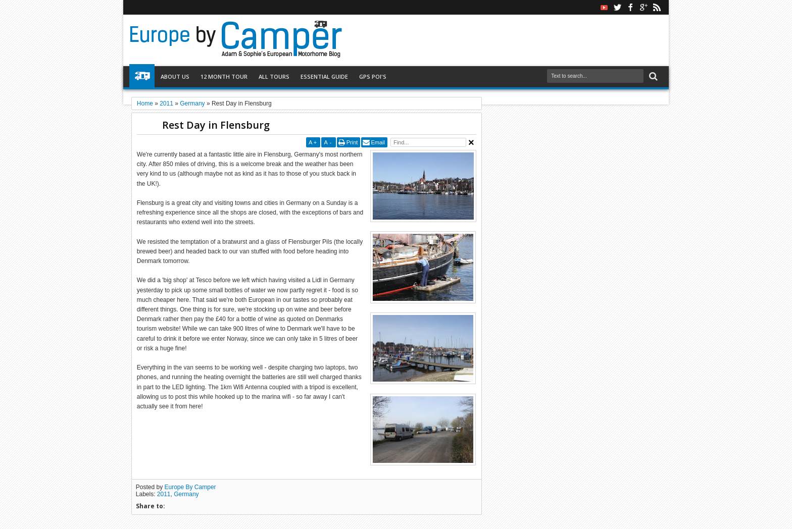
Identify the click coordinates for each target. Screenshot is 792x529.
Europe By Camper (190, 487)
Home (142, 76)
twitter (617, 7)
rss (656, 7)
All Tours (274, 76)
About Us (175, 76)
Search (652, 76)
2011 (164, 494)
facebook (630, 7)
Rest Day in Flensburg (216, 125)
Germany (186, 494)
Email (378, 142)
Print (352, 142)
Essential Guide (324, 76)
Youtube (604, 7)
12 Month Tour (224, 76)
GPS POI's (372, 76)
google (643, 7)
